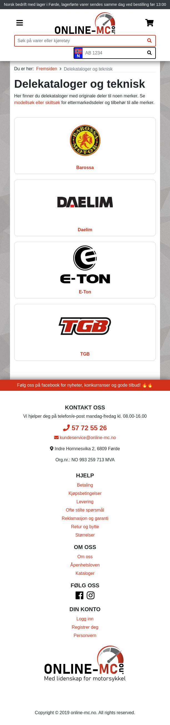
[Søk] (149, 41)
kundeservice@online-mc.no (85, 437)
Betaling (85, 485)
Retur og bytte (85, 526)
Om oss (84, 556)
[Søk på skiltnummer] (149, 53)
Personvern (85, 635)
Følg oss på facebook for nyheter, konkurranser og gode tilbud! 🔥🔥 (85, 385)
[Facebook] (79, 597)
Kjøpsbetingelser (84, 493)
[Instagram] (90, 597)
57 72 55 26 (85, 428)
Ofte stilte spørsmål (85, 510)
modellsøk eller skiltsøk (37, 102)
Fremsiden (46, 68)
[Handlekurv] (149, 23)
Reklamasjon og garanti (85, 518)
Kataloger (85, 573)
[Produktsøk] (79, 41)
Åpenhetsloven (85, 565)
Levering (84, 501)
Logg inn (84, 618)
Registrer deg (85, 627)
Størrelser (85, 535)
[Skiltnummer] (113, 53)
